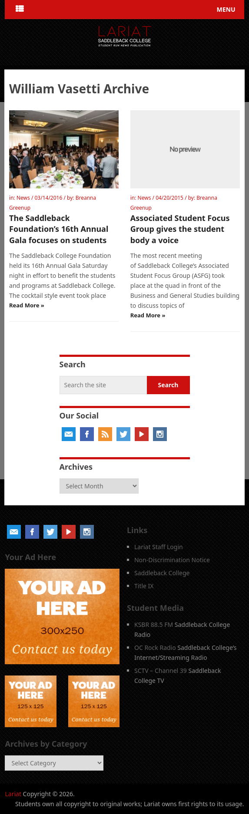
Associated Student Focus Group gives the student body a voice (180, 229)
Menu (226, 9)
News (23, 197)
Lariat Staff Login (158, 547)
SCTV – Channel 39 (160, 670)
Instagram (160, 434)
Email (69, 434)
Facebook (87, 434)
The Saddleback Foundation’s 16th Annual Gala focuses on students (58, 229)
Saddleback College (162, 573)
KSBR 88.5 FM (153, 624)
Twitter (123, 434)
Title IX (144, 586)
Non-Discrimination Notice (172, 560)
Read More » (26, 305)
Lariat (13, 794)
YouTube (142, 434)
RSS (105, 434)
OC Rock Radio (155, 647)
